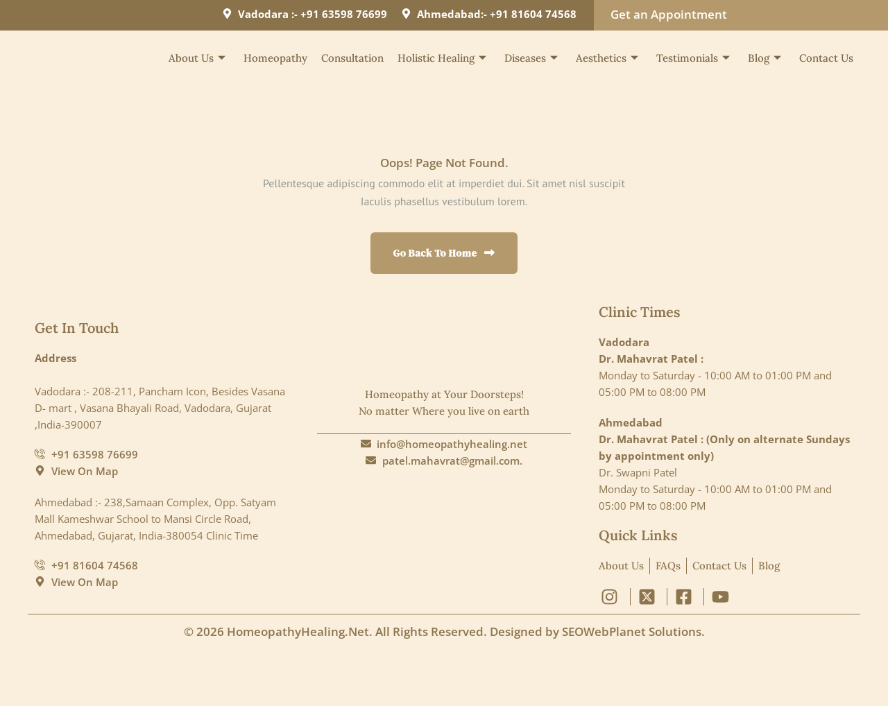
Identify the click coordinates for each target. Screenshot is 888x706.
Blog (764, 58)
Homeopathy (275, 57)
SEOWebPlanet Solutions (631, 631)
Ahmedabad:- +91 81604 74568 (497, 14)
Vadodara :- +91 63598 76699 (312, 14)
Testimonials (693, 58)
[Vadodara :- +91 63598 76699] (227, 13)
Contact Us (826, 57)
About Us (197, 58)
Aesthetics (607, 58)
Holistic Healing (442, 58)
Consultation (352, 57)
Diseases (531, 58)
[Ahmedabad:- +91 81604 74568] (406, 13)
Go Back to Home (444, 253)
